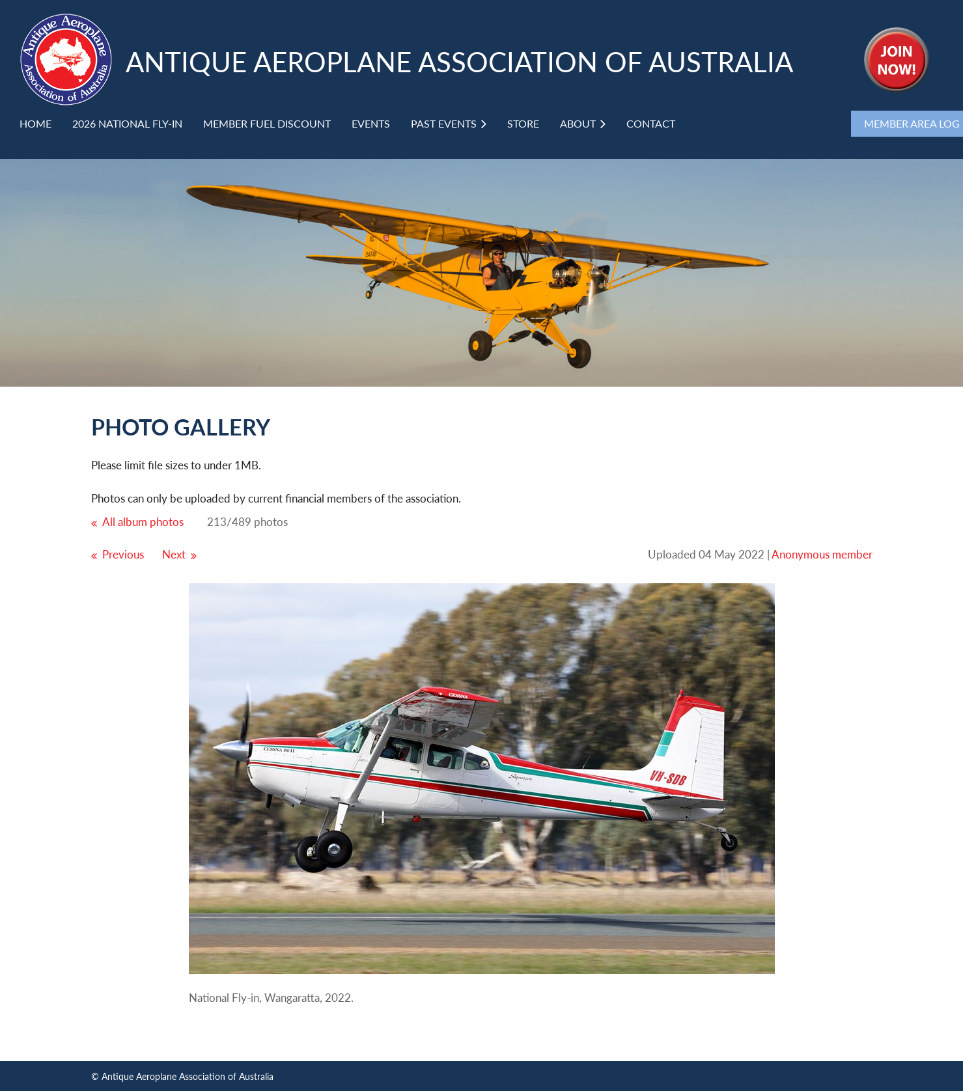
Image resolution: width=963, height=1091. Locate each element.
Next (174, 554)
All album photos (143, 522)
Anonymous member (822, 554)
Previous (123, 554)
